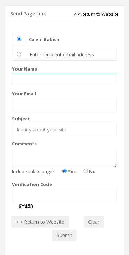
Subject (21, 119)
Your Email (24, 94)
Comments (24, 143)
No (90, 171)
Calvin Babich (44, 39)
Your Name (24, 69)
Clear (93, 222)
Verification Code (32, 184)
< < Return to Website (96, 14)
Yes (69, 171)
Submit (64, 235)
